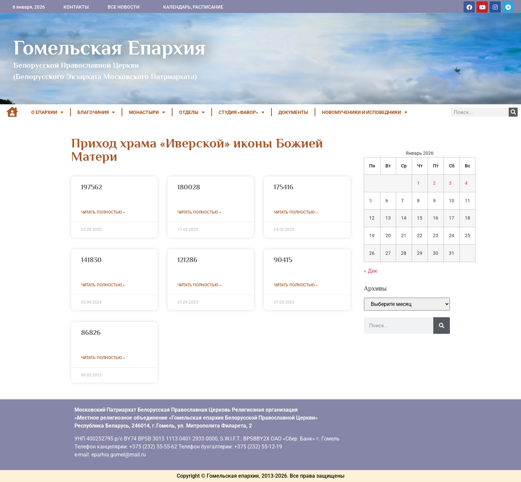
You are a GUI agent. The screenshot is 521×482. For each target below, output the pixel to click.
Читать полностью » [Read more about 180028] (199, 212)
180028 (188, 187)
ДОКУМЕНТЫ (293, 112)
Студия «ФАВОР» (241, 112)
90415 (283, 260)
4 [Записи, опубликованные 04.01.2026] (466, 183)
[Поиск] (513, 112)
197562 (91, 187)
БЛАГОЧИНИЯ (96, 112)
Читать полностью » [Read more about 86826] (103, 357)
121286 (187, 260)
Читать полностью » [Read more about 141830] (103, 285)
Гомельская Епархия (109, 47)
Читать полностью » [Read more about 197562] (103, 212)
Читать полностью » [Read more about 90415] (296, 285)
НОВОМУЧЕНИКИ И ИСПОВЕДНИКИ (364, 112)
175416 (283, 187)
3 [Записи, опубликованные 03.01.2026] (450, 183)
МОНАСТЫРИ (147, 112)
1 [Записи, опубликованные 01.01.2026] (418, 183)
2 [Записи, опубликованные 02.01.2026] (434, 183)
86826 (91, 333)
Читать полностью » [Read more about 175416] (296, 212)
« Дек (370, 271)
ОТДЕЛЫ (192, 112)
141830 (91, 260)
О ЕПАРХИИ (47, 112)
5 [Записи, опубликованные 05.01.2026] (370, 201)
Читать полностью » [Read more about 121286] (199, 285)
